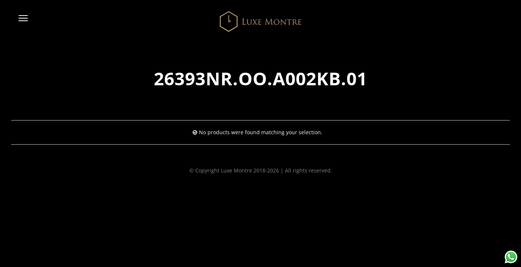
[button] (23, 21)
